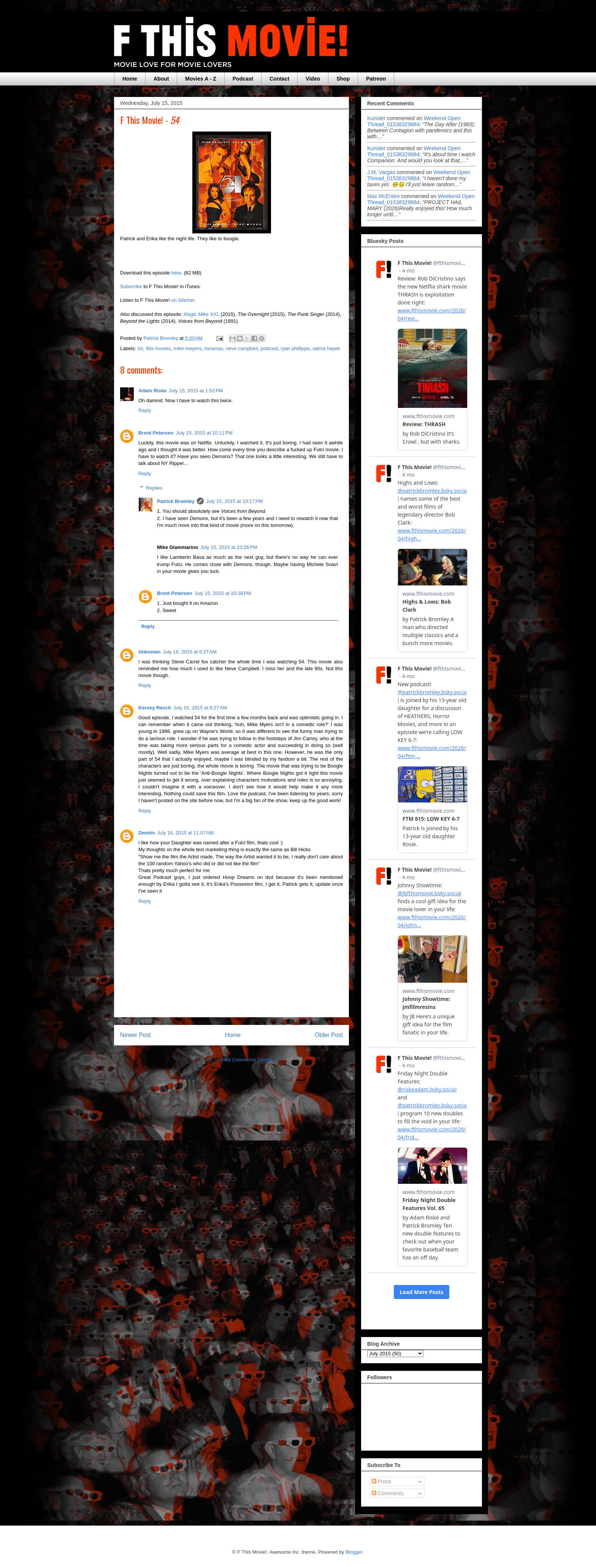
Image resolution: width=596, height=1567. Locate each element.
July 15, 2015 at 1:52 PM (196, 390)
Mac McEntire (383, 196)
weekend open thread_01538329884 (414, 121)
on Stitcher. (183, 300)
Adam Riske (152, 390)
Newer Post (135, 1035)
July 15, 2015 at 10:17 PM (234, 501)
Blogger (354, 1552)
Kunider (376, 118)
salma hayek (326, 348)
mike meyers (187, 348)
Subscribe (131, 286)
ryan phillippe (295, 348)
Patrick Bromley (176, 501)
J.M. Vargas (381, 172)
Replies (154, 488)
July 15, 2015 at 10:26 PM (228, 547)
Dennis (146, 833)
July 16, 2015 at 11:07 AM (185, 833)
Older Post (329, 1035)
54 (140, 348)
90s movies (158, 348)
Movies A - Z (200, 79)
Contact (279, 79)
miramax (213, 348)
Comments (388, 1493)
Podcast (243, 79)
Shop (343, 79)
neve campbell (242, 348)
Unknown (149, 652)
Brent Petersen (155, 433)
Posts (381, 1481)
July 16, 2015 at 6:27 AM (190, 652)
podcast (269, 348)
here (176, 273)
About (161, 79)
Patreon (376, 79)
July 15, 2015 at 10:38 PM (222, 593)
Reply (144, 410)
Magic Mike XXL (201, 314)
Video (313, 79)
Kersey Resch (154, 708)
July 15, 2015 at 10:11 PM (204, 433)
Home (129, 79)
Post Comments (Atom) (246, 1060)
